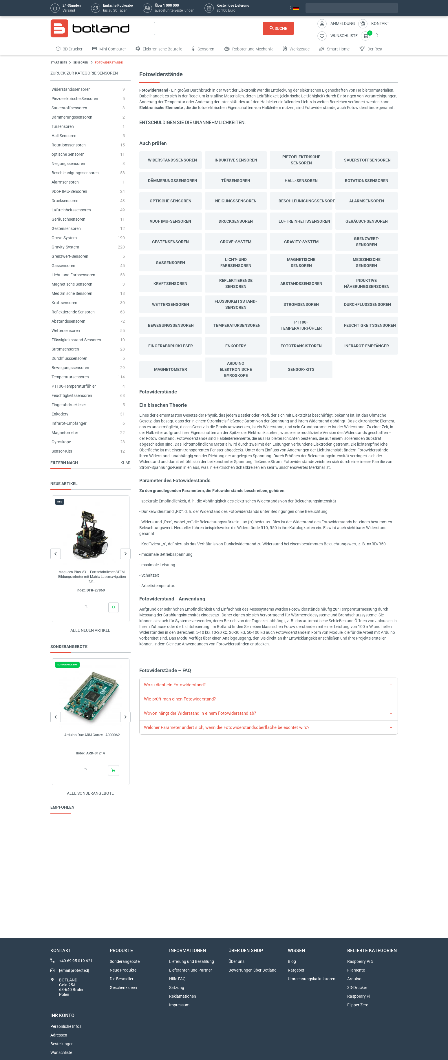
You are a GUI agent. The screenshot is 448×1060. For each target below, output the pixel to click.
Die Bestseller (122, 978)
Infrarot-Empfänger (69, 423)
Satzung (176, 987)
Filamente (356, 970)
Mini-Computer (109, 48)
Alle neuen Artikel (90, 630)
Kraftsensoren (64, 302)
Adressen (58, 1035)
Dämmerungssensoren (72, 117)
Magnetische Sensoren (72, 284)
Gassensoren (63, 265)
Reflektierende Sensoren (73, 312)
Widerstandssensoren (71, 89)
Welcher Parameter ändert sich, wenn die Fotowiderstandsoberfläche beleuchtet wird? (226, 727)
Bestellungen (62, 1043)
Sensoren (203, 48)
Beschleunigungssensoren (75, 172)
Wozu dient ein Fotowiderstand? (175, 684)
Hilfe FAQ (177, 978)
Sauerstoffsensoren (69, 108)
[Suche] (224, 28)
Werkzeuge (296, 48)
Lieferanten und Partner (190, 970)
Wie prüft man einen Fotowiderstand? (180, 699)
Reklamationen (182, 996)
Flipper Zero (357, 1005)
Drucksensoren (65, 200)
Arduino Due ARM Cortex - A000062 (92, 735)
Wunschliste (61, 1052)
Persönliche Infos (65, 1026)
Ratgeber (296, 970)
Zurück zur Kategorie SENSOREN (84, 73)
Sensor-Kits (62, 451)
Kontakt (380, 23)
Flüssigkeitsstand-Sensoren (76, 339)
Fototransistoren (301, 346)
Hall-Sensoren (64, 135)
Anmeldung (342, 23)
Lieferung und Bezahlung (191, 961)
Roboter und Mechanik (248, 48)
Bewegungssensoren (70, 367)
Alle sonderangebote (90, 793)
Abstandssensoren (68, 321)
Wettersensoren (66, 330)
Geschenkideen (123, 987)
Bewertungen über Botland (252, 970)
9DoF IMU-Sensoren (69, 191)
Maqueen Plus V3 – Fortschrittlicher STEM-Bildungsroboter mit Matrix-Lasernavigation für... (92, 576)
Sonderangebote (125, 961)
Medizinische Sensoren (72, 293)
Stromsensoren (65, 349)
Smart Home (334, 48)
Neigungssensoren (68, 163)
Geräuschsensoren (68, 219)
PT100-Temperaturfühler (74, 386)
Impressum (179, 1005)
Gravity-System (65, 247)
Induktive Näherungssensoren (367, 283)
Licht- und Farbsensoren (73, 275)
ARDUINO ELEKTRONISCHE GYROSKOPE (236, 369)
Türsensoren (63, 126)
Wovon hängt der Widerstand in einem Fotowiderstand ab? (200, 713)
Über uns (236, 961)
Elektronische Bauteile (159, 48)
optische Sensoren (68, 154)
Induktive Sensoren (236, 160)
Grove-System (64, 237)
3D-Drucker (357, 987)
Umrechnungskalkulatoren (311, 978)
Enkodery (60, 414)
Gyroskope (61, 442)
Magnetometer (65, 432)
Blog (292, 961)
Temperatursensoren (70, 377)
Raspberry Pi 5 (360, 961)
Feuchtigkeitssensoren (72, 395)
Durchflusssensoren (69, 358)
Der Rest (371, 48)
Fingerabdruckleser (69, 404)
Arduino (354, 978)
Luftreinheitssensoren (71, 210)
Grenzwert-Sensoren (70, 256)
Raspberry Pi (358, 996)
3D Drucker (69, 48)
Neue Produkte (123, 970)
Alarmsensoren (65, 182)
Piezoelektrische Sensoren (75, 98)
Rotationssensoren (69, 145)
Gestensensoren (66, 228)
